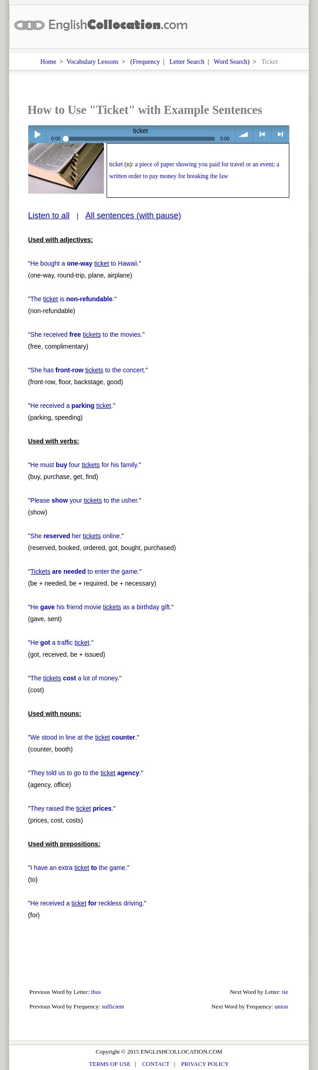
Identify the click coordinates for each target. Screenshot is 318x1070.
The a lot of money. (75, 678)
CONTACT (155, 1063)
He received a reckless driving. (87, 903)
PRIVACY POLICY (205, 1063)
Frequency (146, 61)
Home (48, 61)
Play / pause (37, 134)
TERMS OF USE (110, 1063)
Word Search (230, 61)
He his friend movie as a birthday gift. (101, 607)
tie (285, 991)
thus (96, 991)
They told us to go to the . (86, 773)
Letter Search (187, 61)
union (281, 1006)
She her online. (76, 536)
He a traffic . (61, 642)
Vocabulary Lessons (93, 61)
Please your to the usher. (85, 500)
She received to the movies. (87, 334)
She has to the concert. (88, 370)
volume (244, 134)
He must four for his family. (85, 464)
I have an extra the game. (79, 867)
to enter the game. (85, 571)
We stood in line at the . (84, 737)
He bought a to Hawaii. (85, 263)
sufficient (113, 1006)
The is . (72, 299)
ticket (116, 164)
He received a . (72, 405)
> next (280, 134)
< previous (262, 134)
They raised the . (72, 808)
